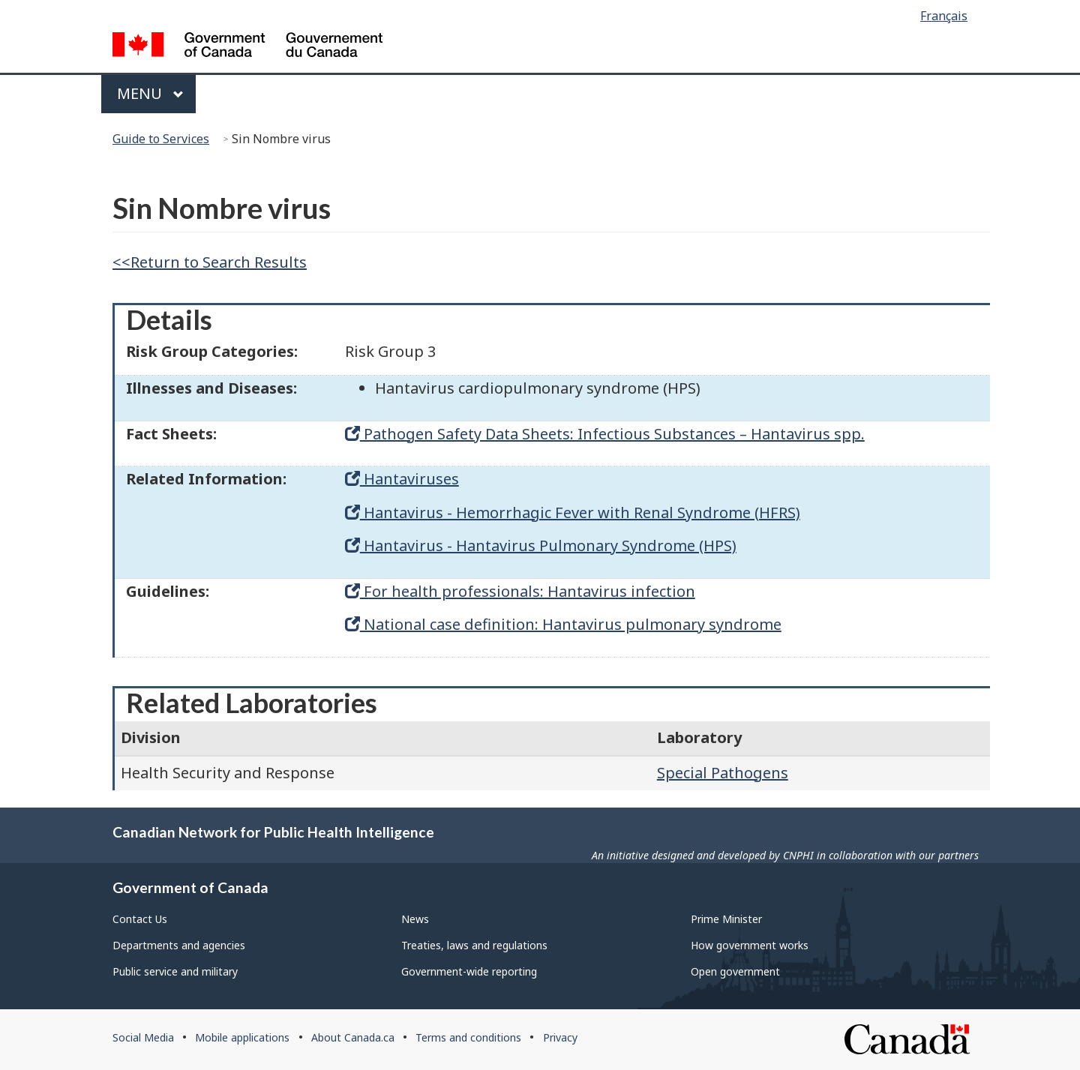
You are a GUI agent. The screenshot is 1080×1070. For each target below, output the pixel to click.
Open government (735, 971)
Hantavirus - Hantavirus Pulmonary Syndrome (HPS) (540, 545)
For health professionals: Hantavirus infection (520, 591)
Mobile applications (242, 1037)
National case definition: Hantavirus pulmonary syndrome (563, 624)
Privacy (560, 1037)
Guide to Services (160, 138)
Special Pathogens (722, 773)
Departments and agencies (178, 945)
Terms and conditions (468, 1037)
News (415, 919)
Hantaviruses (402, 479)
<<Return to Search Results (209, 262)
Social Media (143, 1037)
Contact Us (139, 919)
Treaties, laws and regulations (474, 945)
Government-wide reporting (469, 971)
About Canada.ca (352, 1037)
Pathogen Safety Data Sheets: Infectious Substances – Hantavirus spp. (605, 434)
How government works (749, 945)
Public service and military (175, 971)
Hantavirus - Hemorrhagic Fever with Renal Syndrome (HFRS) (572, 512)
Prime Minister (726, 919)
